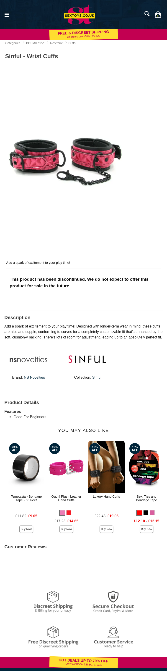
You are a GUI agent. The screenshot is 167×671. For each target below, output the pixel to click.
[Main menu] (7, 14)
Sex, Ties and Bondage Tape (146, 498)
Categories (12, 43)
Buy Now (26, 529)
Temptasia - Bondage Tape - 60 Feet (26, 498)
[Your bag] (157, 14)
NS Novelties (34, 377)
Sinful (96, 377)
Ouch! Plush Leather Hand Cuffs (66, 498)
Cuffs (71, 43)
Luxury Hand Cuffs (106, 496)
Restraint (56, 43)
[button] (62, 512)
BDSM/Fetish (35, 43)
